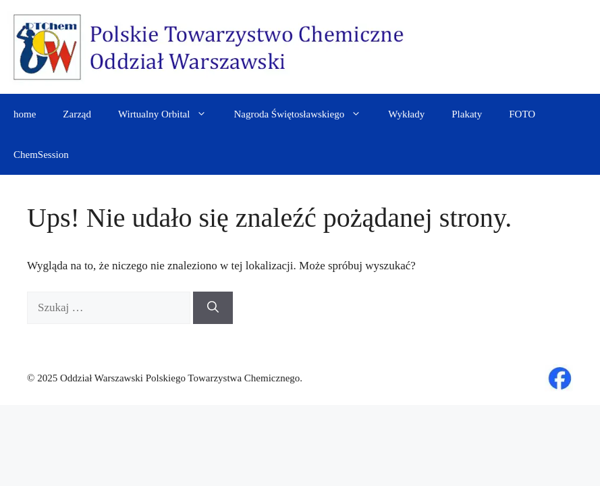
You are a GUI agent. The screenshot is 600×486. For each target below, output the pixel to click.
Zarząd (77, 114)
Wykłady (406, 114)
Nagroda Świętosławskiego (304, 114)
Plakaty (467, 114)
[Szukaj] (213, 308)
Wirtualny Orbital (169, 114)
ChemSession (41, 154)
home (24, 114)
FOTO (522, 114)
